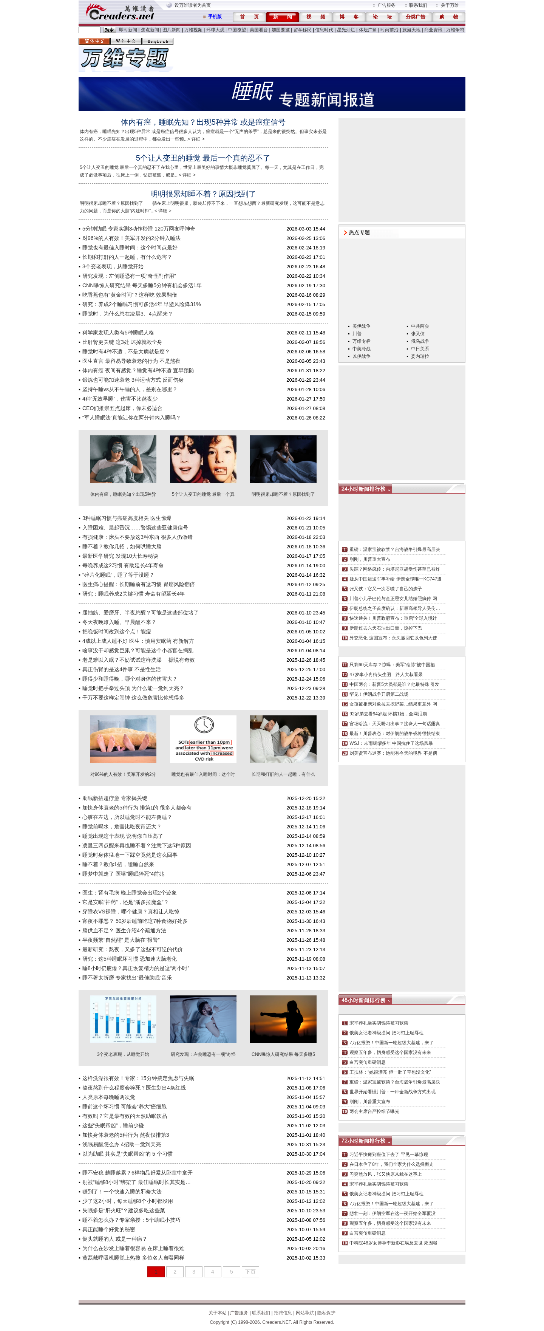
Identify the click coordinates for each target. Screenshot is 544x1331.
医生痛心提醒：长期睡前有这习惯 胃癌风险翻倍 (138, 584)
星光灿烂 (346, 30)
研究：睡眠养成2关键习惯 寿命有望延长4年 (133, 594)
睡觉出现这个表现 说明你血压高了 (122, 836)
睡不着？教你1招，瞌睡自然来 (118, 864)
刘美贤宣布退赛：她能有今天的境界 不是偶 (393, 753)
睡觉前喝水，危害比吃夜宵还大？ (122, 826)
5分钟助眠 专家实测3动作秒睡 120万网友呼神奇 (138, 229)
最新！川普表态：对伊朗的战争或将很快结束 (394, 733)
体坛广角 (368, 30)
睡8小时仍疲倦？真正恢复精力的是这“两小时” (135, 968)
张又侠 (418, 333)
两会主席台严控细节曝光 (374, 1111)
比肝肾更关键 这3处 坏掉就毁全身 (122, 342)
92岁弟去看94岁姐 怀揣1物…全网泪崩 (388, 714)
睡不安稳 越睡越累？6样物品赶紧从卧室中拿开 (137, 1173)
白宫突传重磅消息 (367, 1062)
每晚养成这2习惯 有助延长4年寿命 (123, 565)
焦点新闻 (150, 30)
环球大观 (215, 30)
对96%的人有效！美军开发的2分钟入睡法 (131, 238)
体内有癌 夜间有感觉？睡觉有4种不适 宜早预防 (138, 370)
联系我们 (418, 5)
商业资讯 (433, 30)
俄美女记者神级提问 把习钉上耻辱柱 (386, 1032)
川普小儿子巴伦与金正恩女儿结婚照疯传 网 (393, 598)
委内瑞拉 (420, 356)
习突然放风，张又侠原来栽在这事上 (385, 1174)
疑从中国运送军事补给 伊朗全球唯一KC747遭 (395, 579)
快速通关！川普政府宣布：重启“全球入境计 (393, 618)
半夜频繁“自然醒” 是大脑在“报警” (121, 940)
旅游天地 (411, 30)
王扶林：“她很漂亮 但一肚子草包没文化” (390, 1072)
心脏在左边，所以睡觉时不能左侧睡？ (127, 817)
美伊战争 (361, 326)
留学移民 (303, 30)
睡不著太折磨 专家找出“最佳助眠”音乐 (127, 978)
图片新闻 (171, 30)
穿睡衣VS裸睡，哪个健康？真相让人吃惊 (130, 911)
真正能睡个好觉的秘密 (108, 1229)
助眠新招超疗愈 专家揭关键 (114, 798)
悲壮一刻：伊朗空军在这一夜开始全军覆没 (392, 1213)
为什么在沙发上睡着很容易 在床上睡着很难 (133, 1248)
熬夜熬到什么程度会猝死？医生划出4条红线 (134, 1088)
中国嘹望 (237, 30)
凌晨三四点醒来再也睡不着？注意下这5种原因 (136, 845)
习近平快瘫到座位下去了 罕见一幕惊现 (388, 1154)
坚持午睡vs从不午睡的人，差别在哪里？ (130, 389)
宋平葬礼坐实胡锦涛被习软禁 (378, 1023)
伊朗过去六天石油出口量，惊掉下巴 (385, 628)
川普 (357, 333)
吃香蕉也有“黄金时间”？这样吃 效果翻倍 (129, 295)
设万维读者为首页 (193, 5)
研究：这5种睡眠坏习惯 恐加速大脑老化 (129, 959)
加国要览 (281, 30)
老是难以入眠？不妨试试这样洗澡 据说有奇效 (138, 660)
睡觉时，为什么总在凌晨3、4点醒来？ (127, 314)
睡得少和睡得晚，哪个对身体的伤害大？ (130, 679)
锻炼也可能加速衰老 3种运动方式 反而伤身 (133, 380)
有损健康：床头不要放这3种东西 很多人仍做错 (137, 537)
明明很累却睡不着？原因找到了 (203, 194)
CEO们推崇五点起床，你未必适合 (122, 408)
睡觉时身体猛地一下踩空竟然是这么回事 (130, 855)
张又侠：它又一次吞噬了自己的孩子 (385, 588)
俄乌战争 (420, 341)
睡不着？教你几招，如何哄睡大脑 (122, 546)
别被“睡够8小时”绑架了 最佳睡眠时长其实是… (136, 1182)
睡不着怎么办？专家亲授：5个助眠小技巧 (131, 1220)
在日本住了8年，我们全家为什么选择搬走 (391, 1164)
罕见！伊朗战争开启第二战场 (378, 694)
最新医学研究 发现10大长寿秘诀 (120, 556)
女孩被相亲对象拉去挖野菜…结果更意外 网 (393, 704)
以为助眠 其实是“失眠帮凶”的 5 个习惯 (127, 1154)
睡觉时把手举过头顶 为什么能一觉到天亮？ (133, 688)
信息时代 (324, 30)
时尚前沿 (389, 30)
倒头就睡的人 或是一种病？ (114, 1239)
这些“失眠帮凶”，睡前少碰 (113, 1125)
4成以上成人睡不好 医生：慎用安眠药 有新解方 (138, 641)
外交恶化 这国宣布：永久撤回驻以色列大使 (393, 638)
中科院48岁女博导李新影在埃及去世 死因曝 (393, 1243)
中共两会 (420, 326)
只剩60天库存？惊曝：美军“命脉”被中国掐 (391, 664)
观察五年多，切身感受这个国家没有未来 (390, 1052)
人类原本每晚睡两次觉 (108, 1097)
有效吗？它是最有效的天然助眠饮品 (124, 1116)
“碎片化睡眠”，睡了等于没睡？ (118, 575)
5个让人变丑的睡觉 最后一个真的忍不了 (203, 158)
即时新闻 (128, 30)
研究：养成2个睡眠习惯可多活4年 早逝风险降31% (141, 304)
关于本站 (218, 1313)
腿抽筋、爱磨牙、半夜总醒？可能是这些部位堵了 (140, 613)
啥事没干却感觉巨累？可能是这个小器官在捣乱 (137, 650)
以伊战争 (361, 356)
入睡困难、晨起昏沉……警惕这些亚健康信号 (135, 528)
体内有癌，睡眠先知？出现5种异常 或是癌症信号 (203, 122)
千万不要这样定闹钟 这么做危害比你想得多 (133, 698)
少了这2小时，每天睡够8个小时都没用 (127, 1201)
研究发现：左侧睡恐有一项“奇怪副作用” (129, 276)
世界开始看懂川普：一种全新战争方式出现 (392, 1091)
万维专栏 (361, 341)
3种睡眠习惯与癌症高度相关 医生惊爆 (127, 518)
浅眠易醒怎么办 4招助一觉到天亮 (121, 1144)
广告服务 (386, 5)
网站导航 (305, 1313)
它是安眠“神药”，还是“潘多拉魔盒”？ (125, 902)
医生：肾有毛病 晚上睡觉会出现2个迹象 (129, 893)
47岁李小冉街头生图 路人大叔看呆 (385, 674)
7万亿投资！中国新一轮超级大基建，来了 (391, 1042)
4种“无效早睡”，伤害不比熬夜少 (120, 399)
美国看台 (259, 30)
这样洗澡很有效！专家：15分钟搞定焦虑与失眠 (138, 1078)
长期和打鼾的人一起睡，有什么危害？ (127, 257)
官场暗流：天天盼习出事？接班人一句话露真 (394, 723)
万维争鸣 (455, 30)
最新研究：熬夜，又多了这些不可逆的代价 (132, 949)
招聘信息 (283, 1313)
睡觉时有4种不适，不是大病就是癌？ (126, 351)
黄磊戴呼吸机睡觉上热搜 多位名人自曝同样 (133, 1258)
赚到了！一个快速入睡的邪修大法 (122, 1192)
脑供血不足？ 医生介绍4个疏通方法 (124, 930)
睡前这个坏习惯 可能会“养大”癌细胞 (124, 1106)
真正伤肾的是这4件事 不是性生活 (121, 669)
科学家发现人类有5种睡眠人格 (118, 333)
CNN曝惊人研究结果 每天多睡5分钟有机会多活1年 (142, 285)
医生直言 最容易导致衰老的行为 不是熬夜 (131, 361)
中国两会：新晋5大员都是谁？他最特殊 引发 (394, 684)
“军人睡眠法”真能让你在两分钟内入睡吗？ (131, 418)
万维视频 (193, 30)
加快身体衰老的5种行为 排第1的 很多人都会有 (137, 808)
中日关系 (420, 348)
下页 (250, 1272)
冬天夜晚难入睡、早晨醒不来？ (119, 622)
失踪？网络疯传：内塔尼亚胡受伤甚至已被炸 (394, 569)
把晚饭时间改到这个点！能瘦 (116, 631)
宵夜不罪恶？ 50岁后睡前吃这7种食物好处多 (135, 921)
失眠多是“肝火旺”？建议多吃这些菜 (123, 1210)
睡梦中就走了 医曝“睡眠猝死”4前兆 (123, 874)
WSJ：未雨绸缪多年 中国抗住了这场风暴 (391, 743)
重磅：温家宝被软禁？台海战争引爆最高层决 (394, 549)
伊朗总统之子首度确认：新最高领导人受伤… (394, 608)
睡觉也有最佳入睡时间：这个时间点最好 (130, 248)
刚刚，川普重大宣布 (369, 559)
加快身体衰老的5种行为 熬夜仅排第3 (125, 1135)
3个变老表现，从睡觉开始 (113, 266)
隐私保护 (326, 1313)
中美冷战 (361, 348)
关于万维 (450, 5)
